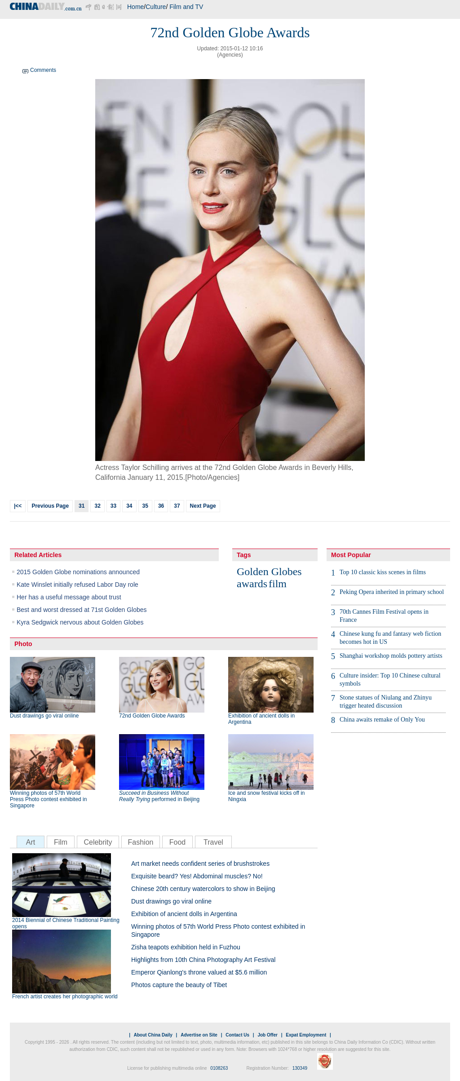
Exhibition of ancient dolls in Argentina (261, 719)
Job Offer (267, 1034)
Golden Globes (269, 571)
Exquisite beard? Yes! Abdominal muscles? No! (197, 876)
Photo (23, 643)
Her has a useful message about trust (69, 597)
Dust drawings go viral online (44, 716)
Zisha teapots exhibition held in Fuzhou (185, 947)
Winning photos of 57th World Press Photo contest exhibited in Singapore (48, 799)
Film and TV (186, 6)
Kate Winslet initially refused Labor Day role (77, 584)
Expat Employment (306, 1034)
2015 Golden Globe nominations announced (78, 572)
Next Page (203, 506)
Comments (43, 70)
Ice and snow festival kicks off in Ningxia (266, 796)
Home (135, 6)
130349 (299, 1068)
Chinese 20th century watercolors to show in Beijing (203, 888)
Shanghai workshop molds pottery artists (391, 655)
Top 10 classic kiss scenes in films (383, 572)
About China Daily (153, 1034)
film (278, 583)
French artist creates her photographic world (65, 996)
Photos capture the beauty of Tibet (179, 984)
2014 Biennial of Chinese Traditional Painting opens (65, 923)
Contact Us (237, 1034)
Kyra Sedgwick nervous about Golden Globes (80, 622)
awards (252, 583)
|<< (18, 506)
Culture (156, 6)
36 (161, 506)
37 (177, 506)
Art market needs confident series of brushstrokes (200, 863)
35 (145, 506)
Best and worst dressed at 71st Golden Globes (82, 609)
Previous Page (50, 506)
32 (97, 506)
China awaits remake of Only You (382, 719)
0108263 (219, 1068)
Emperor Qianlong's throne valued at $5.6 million (199, 972)
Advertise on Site (199, 1034)
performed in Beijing (159, 796)
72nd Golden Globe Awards (152, 716)
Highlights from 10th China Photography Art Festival (203, 959)
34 (129, 506)
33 (113, 506)
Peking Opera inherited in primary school (392, 592)
